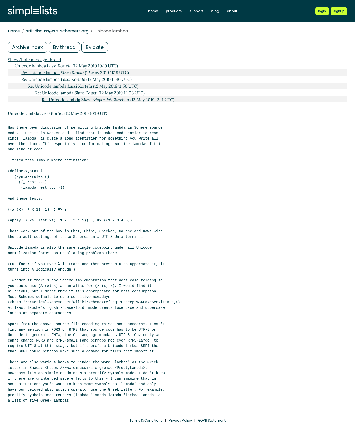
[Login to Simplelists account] (322, 11)
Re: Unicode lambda (40, 72)
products (174, 11)
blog (215, 11)
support (196, 11)
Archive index (27, 47)
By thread (64, 47)
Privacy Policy (180, 420)
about (232, 11)
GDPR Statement (212, 420)
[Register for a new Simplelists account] (339, 11)
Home (14, 31)
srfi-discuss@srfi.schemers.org (57, 31)
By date (95, 47)
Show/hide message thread (34, 59)
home (153, 11)
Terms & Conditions (145, 420)
